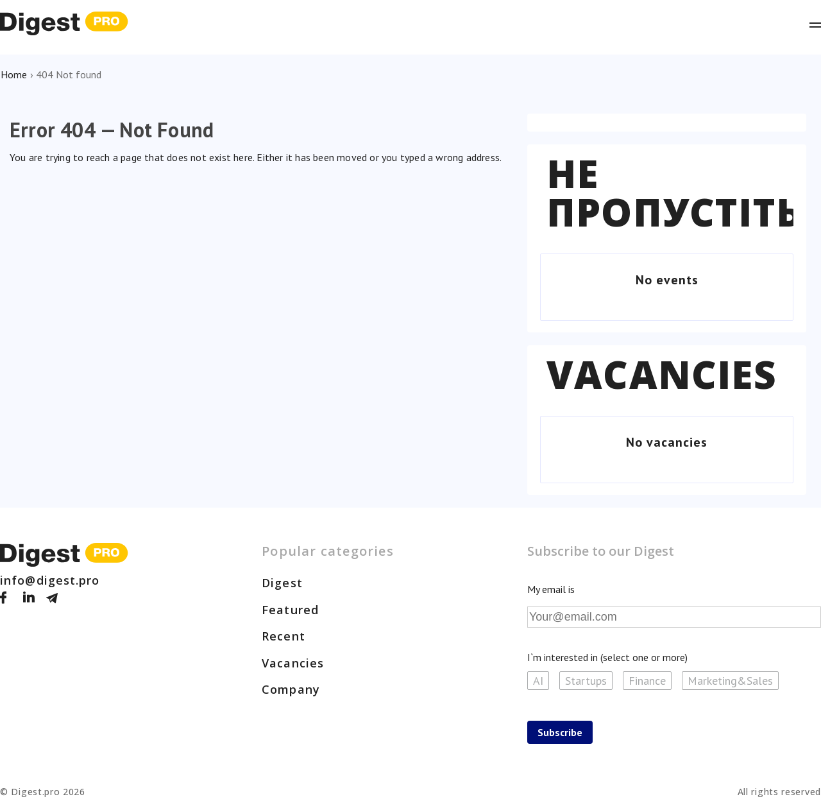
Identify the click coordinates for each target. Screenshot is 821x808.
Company (291, 689)
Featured (290, 609)
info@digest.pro (50, 580)
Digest (282, 582)
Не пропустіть (674, 192)
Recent (283, 636)
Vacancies (661, 374)
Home (14, 74)
